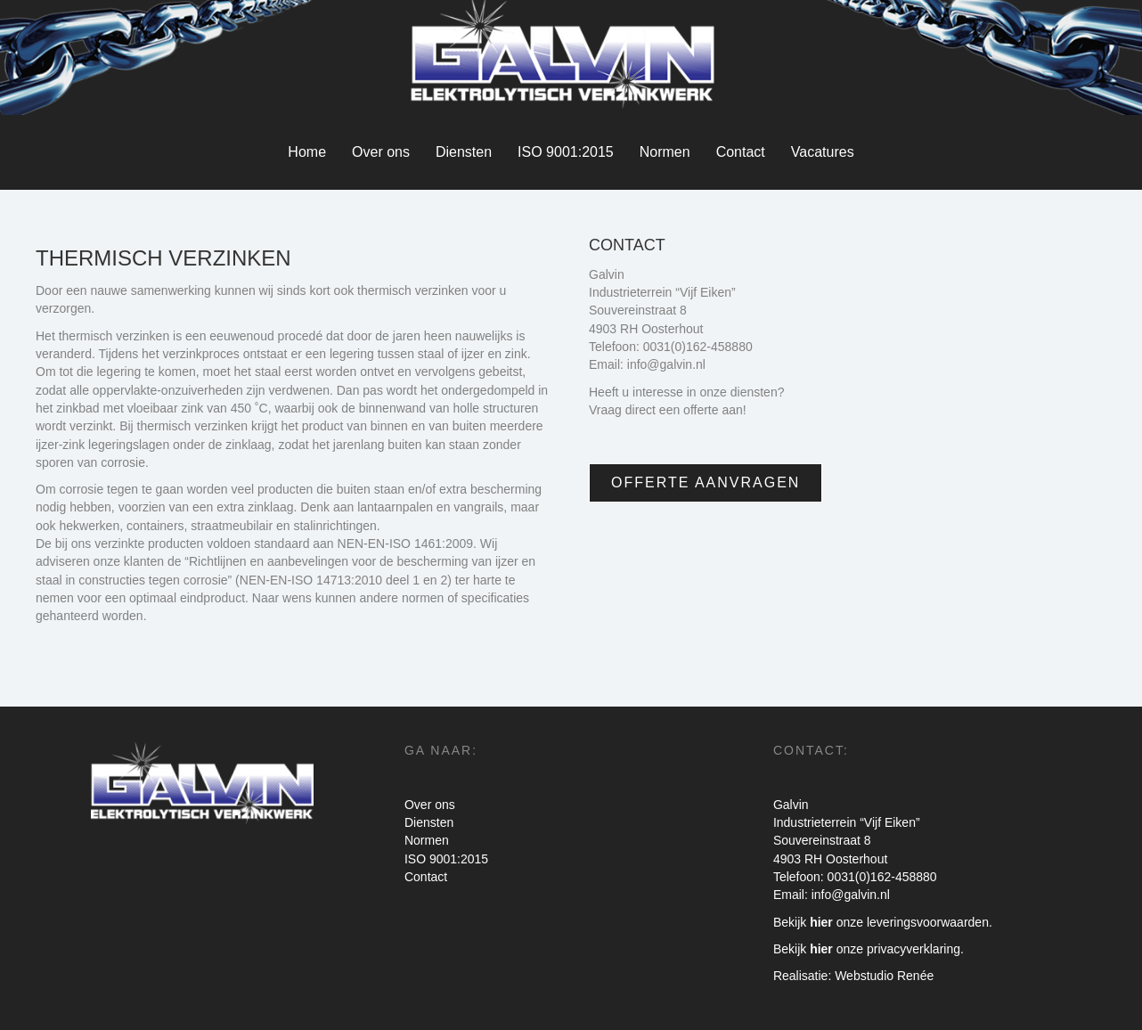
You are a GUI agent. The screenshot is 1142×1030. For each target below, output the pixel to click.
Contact (740, 151)
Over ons (381, 151)
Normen (665, 151)
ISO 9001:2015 (566, 151)
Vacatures (822, 151)
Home (307, 151)
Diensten (464, 151)
